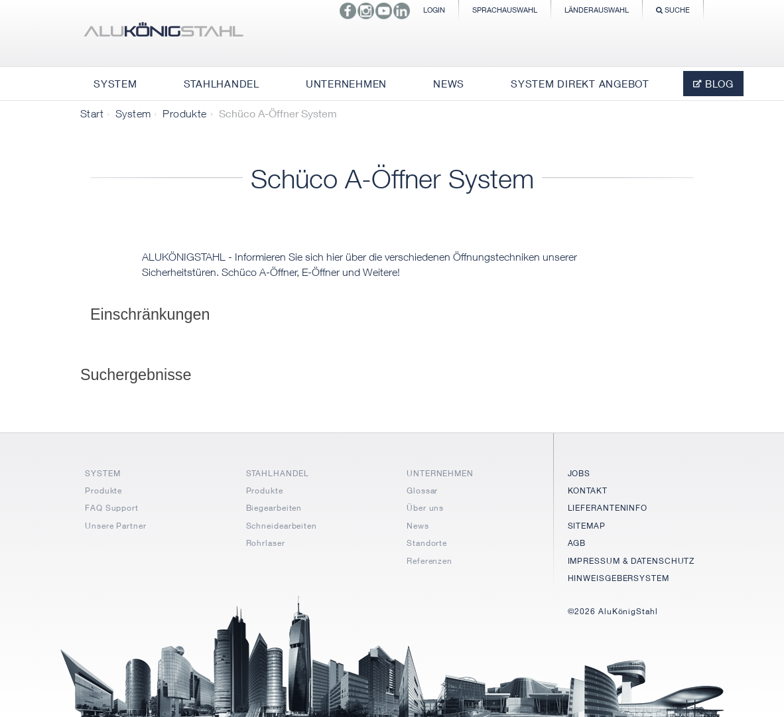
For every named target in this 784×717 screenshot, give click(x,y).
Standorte (427, 543)
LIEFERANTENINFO (608, 508)
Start (91, 113)
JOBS (579, 473)
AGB (577, 543)
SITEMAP (587, 526)
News (418, 526)
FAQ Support (112, 508)
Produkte (184, 113)
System (133, 113)
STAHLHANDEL (277, 473)
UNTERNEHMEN (440, 473)
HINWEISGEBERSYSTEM (618, 578)
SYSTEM (102, 473)
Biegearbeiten (274, 508)
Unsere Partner (116, 526)
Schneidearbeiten (281, 526)
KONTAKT (588, 490)
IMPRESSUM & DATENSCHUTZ (631, 561)
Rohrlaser (265, 543)
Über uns (425, 508)
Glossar (422, 490)
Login (434, 9)
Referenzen (429, 561)
